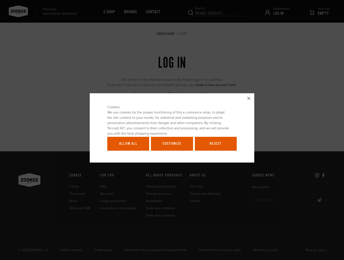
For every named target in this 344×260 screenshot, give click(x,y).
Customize (172, 143)
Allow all (128, 143)
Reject (216, 143)
